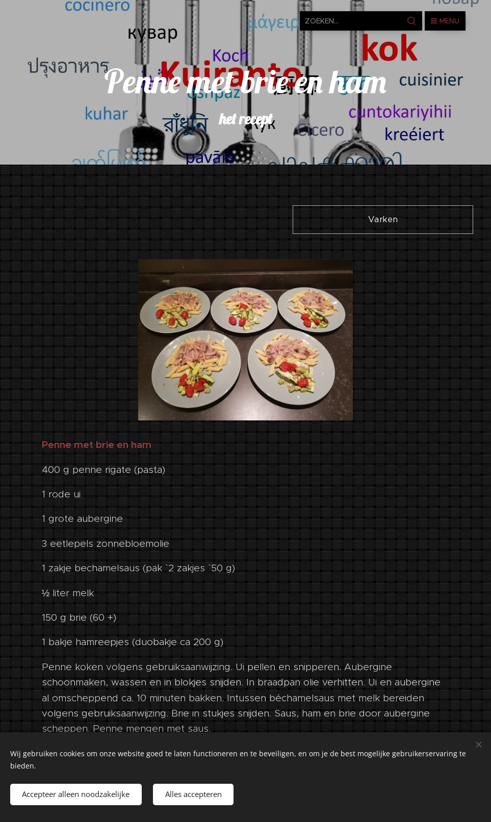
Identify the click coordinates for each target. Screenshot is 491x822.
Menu (445, 20)
